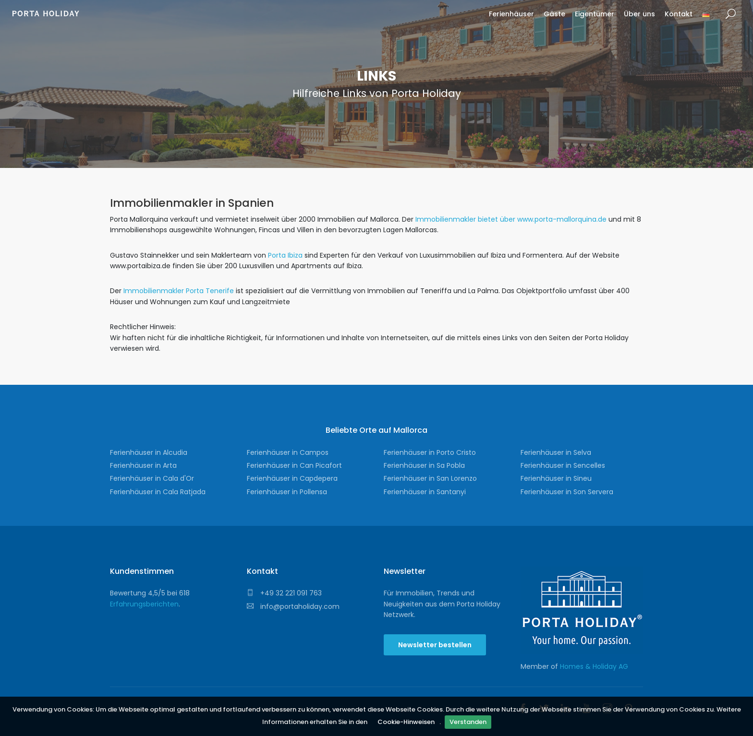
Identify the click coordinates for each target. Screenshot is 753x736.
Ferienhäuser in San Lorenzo (430, 478)
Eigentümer (594, 14)
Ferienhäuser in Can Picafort (294, 465)
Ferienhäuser (511, 14)
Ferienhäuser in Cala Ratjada (158, 492)
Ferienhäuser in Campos (287, 452)
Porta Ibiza (284, 255)
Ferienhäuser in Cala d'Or (152, 478)
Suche (731, 14)
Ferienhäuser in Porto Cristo (430, 452)
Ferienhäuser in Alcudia (148, 452)
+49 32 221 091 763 (284, 593)
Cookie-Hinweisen (406, 721)
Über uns (639, 14)
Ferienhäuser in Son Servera (567, 492)
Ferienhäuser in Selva (556, 452)
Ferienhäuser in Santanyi (425, 492)
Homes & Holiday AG (594, 666)
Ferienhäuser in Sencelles (563, 465)
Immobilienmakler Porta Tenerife (178, 291)
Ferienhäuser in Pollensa (287, 492)
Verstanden (467, 721)
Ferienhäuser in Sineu (556, 478)
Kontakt (678, 14)
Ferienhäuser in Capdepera (292, 478)
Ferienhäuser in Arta (143, 465)
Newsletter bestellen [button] (435, 645)
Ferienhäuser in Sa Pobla (424, 465)
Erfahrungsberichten (144, 604)
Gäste (554, 14)
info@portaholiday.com (293, 606)
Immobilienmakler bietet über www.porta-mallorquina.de (511, 219)
